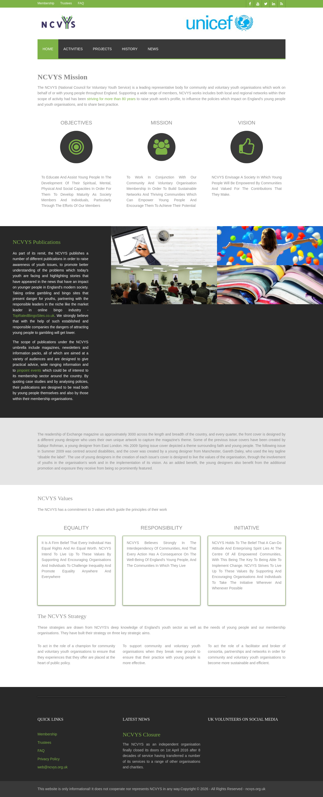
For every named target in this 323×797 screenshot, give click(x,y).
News (153, 49)
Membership (46, 3)
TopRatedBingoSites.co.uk (33, 316)
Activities (73, 49)
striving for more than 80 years (111, 99)
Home (48, 49)
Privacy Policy (49, 759)
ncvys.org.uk (255, 789)
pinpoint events (29, 370)
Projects (102, 49)
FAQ (81, 3)
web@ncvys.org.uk (52, 767)
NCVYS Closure (141, 734)
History (130, 49)
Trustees (66, 3)
